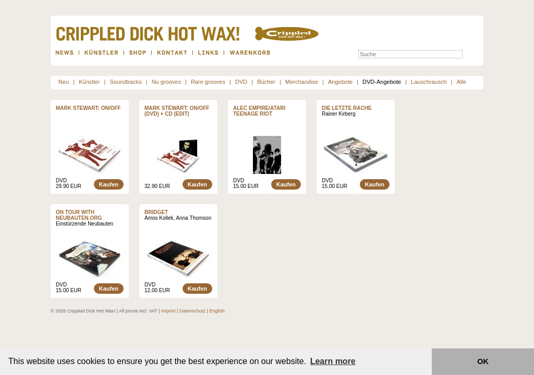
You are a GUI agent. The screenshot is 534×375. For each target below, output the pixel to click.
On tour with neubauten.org (79, 215)
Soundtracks (126, 82)
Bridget (156, 212)
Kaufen (108, 184)
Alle (461, 82)
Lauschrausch (429, 82)
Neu (63, 82)
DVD (241, 82)
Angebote (340, 82)
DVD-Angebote (381, 82)
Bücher (266, 82)
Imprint (168, 311)
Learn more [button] (333, 361)
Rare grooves (208, 82)
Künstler (89, 82)
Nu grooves (166, 82)
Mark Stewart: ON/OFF (88, 108)
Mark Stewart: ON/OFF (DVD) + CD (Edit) (176, 111)
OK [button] (483, 361)
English (217, 311)
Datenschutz (192, 311)
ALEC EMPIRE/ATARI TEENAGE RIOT (259, 111)
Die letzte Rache (347, 108)
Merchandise (301, 82)
